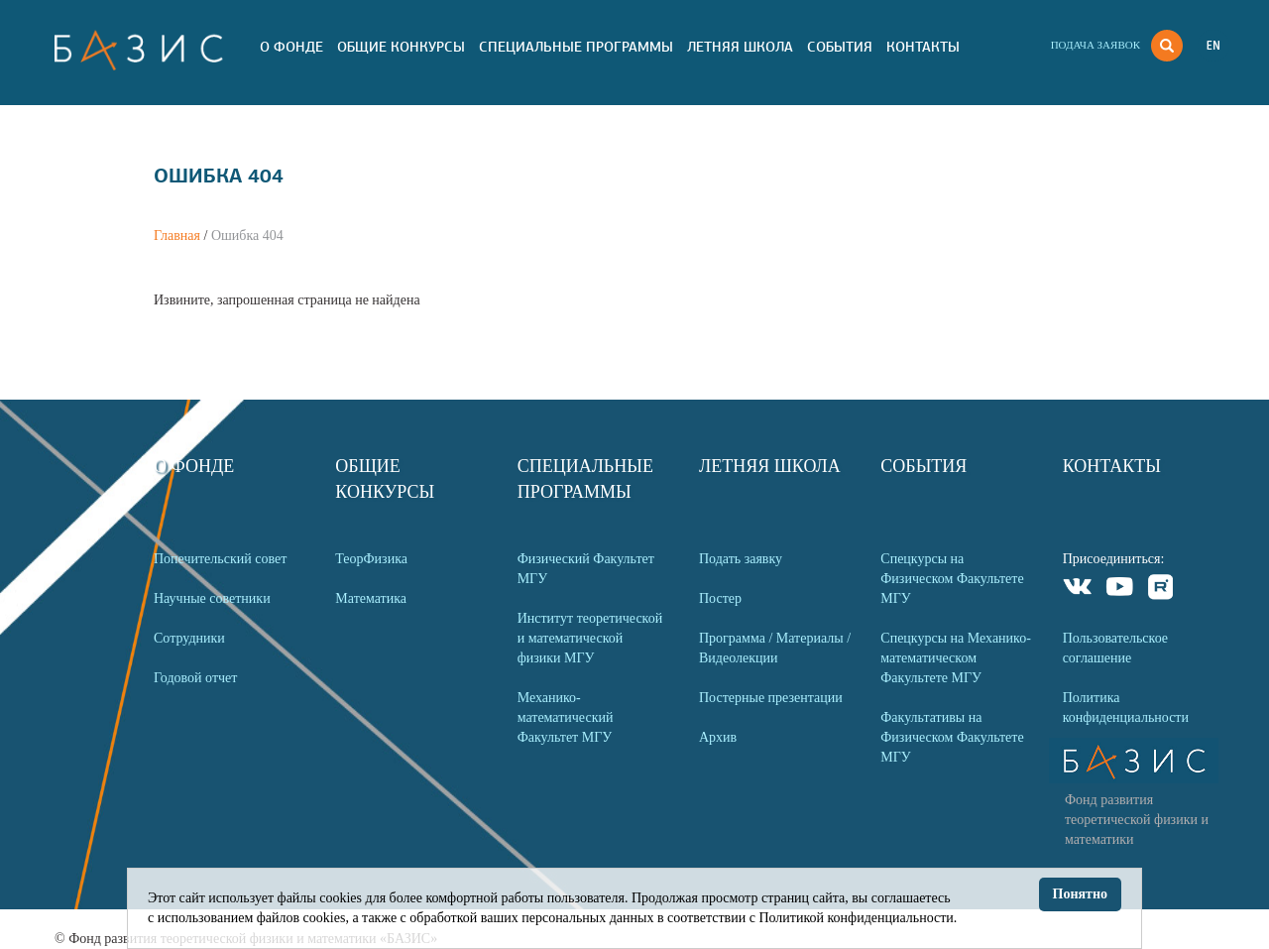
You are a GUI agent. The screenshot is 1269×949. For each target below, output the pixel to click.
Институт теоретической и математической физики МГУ (590, 638)
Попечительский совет (220, 558)
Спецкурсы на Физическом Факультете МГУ (951, 578)
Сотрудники (189, 638)
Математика (370, 598)
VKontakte (1078, 589)
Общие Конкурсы (401, 47)
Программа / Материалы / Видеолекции (775, 648)
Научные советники (212, 598)
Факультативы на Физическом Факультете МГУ (951, 737)
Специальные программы (576, 47)
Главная (177, 235)
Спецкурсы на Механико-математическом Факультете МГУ (955, 658)
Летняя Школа (740, 47)
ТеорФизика (371, 558)
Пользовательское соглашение (1115, 648)
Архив (718, 737)
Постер (720, 598)
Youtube (1119, 589)
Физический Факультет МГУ (586, 568)
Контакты (923, 47)
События (839, 47)
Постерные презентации (771, 697)
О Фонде (291, 47)
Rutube (1161, 589)
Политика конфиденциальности (1126, 707)
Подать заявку (740, 558)
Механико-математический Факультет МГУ (566, 717)
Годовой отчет (195, 677)
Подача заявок (1095, 45)
